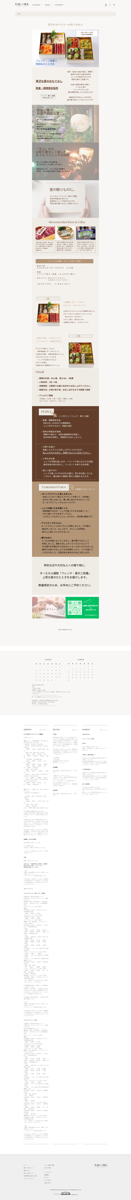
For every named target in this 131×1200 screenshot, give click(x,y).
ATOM (49, 1168)
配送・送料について (28, 1168)
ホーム (25, 1165)
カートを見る (47, 1180)
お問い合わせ (47, 1183)
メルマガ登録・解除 (49, 1165)
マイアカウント (48, 1172)
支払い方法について (28, 1173)
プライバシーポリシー (29, 1178)
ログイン (46, 1177)
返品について (27, 1170)
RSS (45, 1168)
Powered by (65, 1193)
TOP (18, 14)
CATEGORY (36, 5)
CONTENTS (59, 5)
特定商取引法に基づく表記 (30, 1176)
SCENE (47, 5)
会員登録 (46, 1175)
